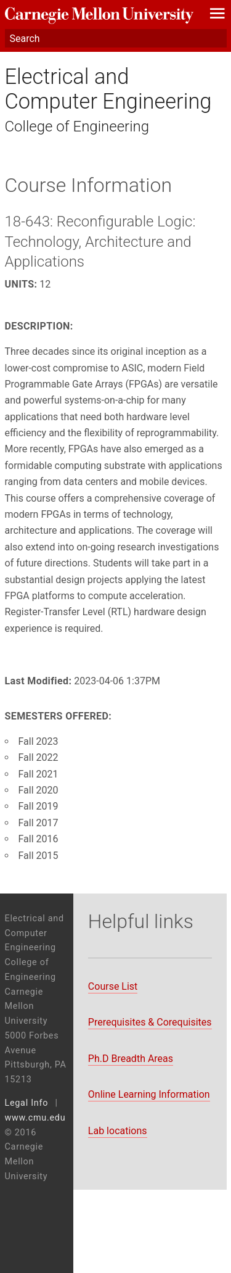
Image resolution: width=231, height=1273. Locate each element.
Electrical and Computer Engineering (108, 89)
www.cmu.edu (35, 1118)
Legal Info (27, 1103)
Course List (113, 986)
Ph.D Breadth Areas (130, 1058)
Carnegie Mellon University (99, 15)
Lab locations (117, 1131)
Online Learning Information (149, 1094)
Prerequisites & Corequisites (150, 1022)
